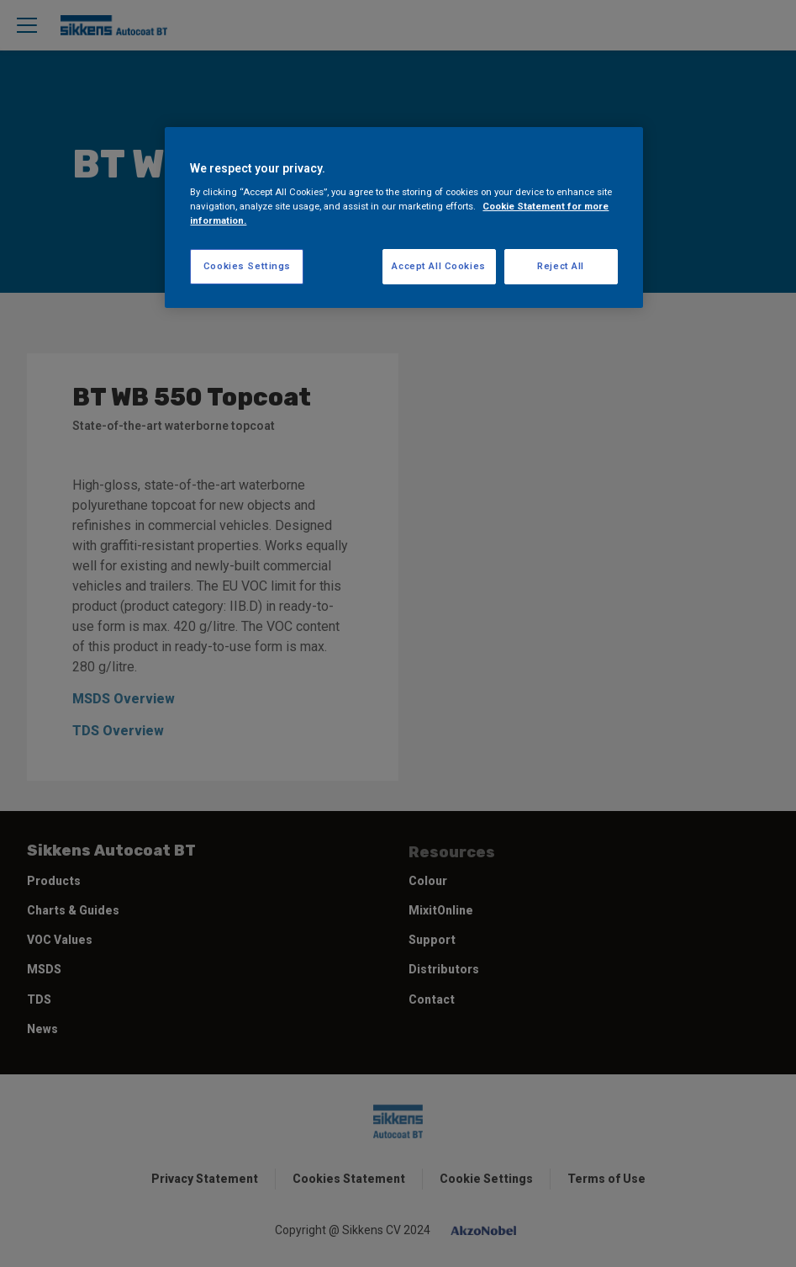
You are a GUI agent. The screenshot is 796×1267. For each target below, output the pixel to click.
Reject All (560, 266)
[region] (403, 218)
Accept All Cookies (438, 266)
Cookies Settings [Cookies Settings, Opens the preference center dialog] (247, 266)
